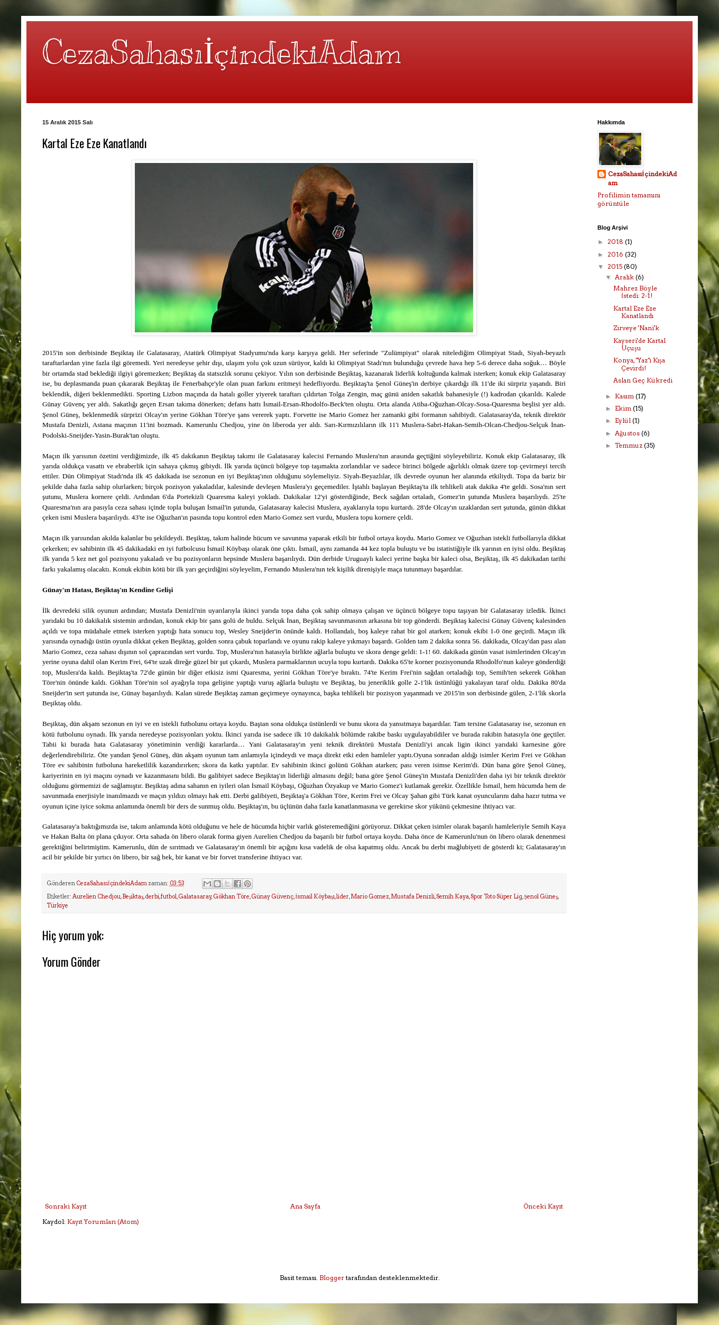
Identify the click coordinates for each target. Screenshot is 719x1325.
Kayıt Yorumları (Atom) (103, 1222)
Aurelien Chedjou (96, 896)
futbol (169, 896)
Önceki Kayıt (543, 1206)
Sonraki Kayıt (66, 1206)
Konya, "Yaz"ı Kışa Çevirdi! (639, 363)
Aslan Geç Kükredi (642, 380)
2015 (615, 266)
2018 (616, 242)
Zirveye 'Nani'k (636, 328)
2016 (616, 254)
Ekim (624, 408)
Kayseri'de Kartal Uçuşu (639, 344)
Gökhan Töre (231, 896)
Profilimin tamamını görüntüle (628, 199)
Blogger (331, 1278)
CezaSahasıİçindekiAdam (221, 52)
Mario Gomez (370, 896)
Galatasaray (194, 896)
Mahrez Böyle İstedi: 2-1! (635, 292)
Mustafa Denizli (413, 896)
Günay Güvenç (272, 896)
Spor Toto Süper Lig (496, 896)
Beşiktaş (132, 896)
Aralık (625, 277)
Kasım (625, 396)
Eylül (623, 420)
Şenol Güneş (541, 896)
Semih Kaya (452, 896)
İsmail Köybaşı (315, 896)
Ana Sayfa (305, 1206)
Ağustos (628, 433)
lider (342, 896)
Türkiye (57, 905)
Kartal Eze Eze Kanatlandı (634, 312)
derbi (152, 896)
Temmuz (629, 445)
